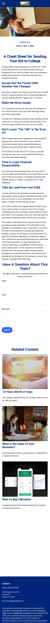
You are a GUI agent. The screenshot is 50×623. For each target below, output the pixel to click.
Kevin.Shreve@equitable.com (13, 601)
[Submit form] (7, 330)
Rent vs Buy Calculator (16, 499)
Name (4, 281)
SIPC (21, 613)
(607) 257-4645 (13, 588)
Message (6, 309)
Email (4, 295)
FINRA (16, 613)
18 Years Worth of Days (17, 391)
